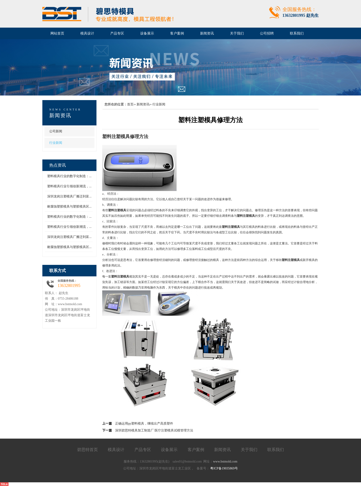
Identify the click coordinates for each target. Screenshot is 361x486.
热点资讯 (57, 165)
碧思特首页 (87, 449)
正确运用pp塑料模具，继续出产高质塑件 (144, 423)
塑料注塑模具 (116, 136)
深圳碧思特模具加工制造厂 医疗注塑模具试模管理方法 (154, 430)
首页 (130, 104)
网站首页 (57, 33)
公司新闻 (55, 131)
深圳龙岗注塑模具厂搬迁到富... (69, 196)
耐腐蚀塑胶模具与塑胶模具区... (69, 206)
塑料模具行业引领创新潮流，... (69, 186)
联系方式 (57, 270)
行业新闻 (55, 143)
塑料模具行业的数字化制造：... (69, 176)
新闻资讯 (60, 115)
